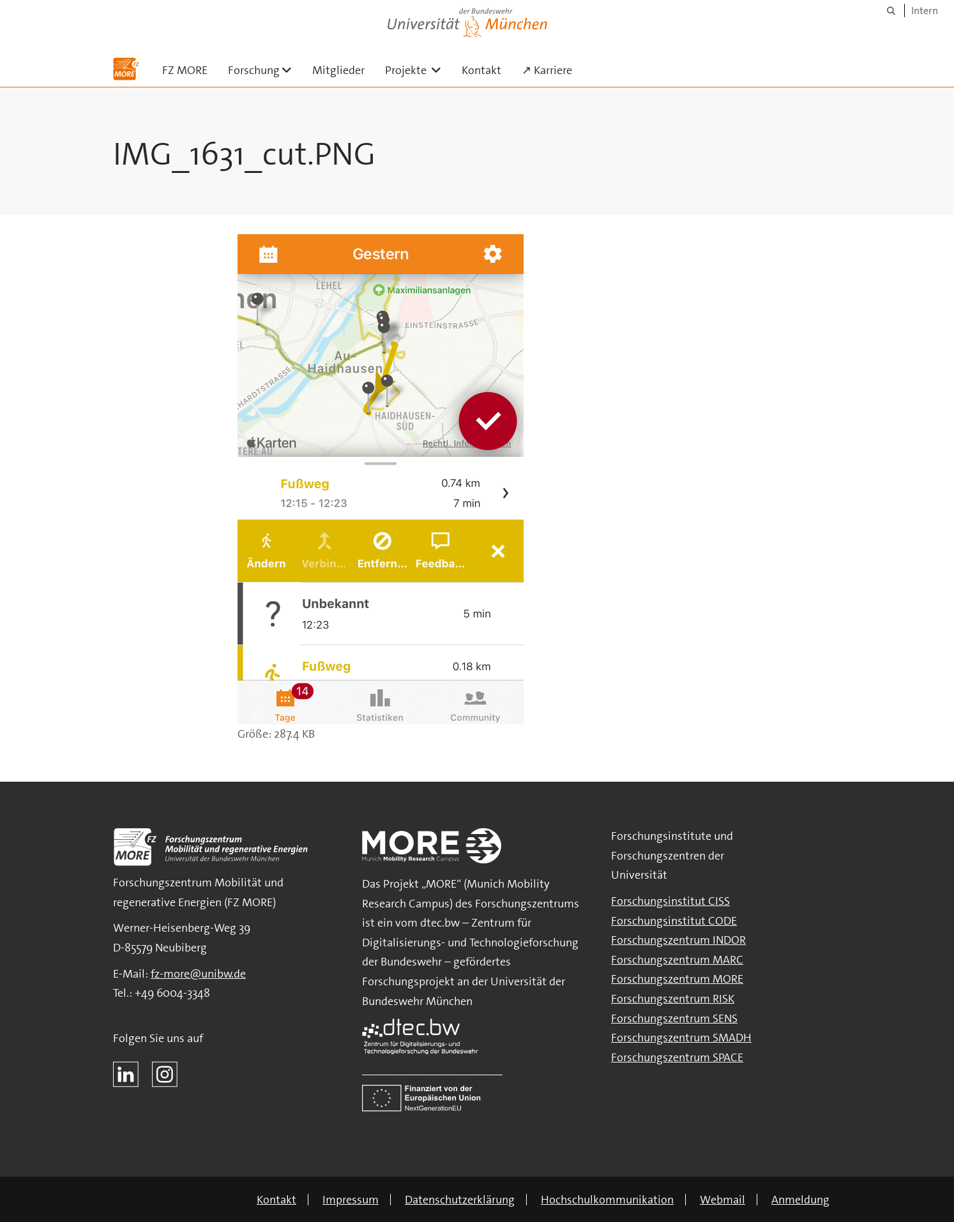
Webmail (722, 1199)
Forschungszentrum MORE (677, 979)
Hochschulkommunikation (607, 1199)
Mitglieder (338, 70)
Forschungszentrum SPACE (677, 1057)
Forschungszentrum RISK (672, 998)
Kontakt (481, 70)
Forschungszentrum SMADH (681, 1037)
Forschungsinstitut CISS (670, 901)
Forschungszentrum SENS (674, 1018)
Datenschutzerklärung (460, 1199)
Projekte (418, 70)
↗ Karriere (547, 70)
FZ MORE (185, 70)
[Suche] (891, 10)
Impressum (350, 1199)
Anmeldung (800, 1199)
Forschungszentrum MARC (677, 959)
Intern (924, 10)
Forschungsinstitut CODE (674, 920)
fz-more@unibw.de (198, 973)
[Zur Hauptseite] (126, 68)
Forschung (265, 70)
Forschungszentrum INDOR (678, 940)
